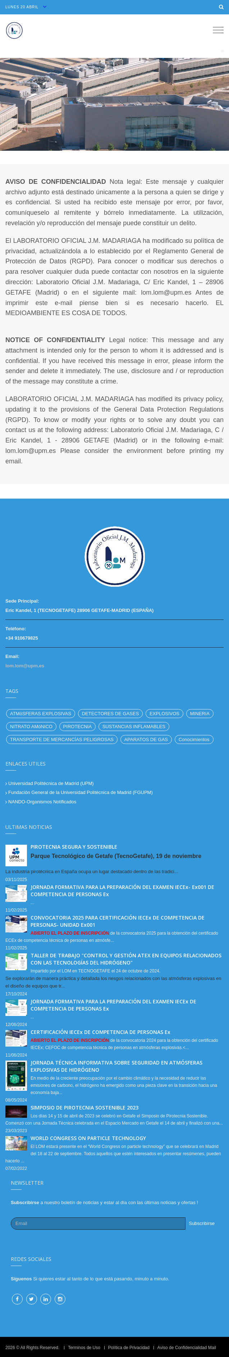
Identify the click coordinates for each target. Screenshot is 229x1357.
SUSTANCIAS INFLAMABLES (133, 726)
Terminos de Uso (84, 1347)
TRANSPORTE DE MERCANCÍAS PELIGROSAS (62, 739)
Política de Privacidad (129, 1347)
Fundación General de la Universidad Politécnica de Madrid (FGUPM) (80, 792)
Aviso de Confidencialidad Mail (186, 1347)
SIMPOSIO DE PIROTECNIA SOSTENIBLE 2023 (84, 1107)
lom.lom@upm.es (24, 665)
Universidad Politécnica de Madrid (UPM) (51, 783)
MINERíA (200, 713)
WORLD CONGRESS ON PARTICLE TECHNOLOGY (88, 1138)
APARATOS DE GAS (146, 739)
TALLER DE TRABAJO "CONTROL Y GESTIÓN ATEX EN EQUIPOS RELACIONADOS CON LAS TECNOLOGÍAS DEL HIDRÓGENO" (126, 959)
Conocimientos (194, 739)
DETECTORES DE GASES (110, 713)
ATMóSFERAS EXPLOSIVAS (40, 713)
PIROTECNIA (77, 726)
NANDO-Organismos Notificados (42, 801)
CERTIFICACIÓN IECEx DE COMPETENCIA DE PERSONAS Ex (100, 1032)
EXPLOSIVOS (164, 713)
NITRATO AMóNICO (31, 726)
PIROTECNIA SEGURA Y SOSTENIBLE (74, 846)
